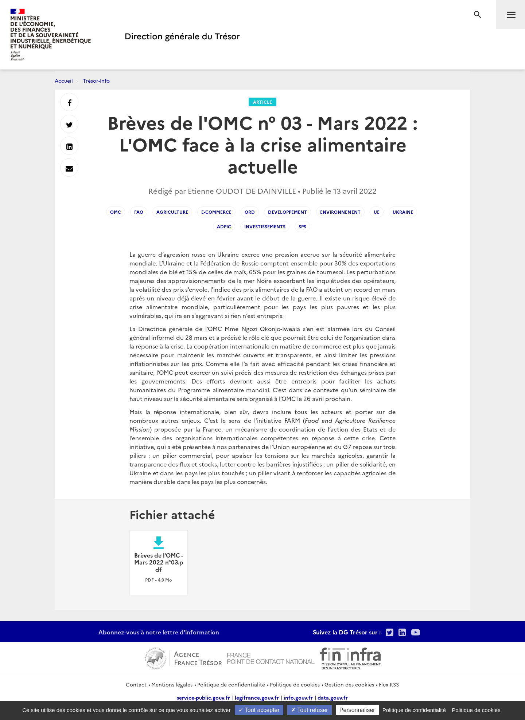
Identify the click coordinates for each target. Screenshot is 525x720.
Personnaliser (357, 710)
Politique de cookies (295, 684)
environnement (340, 212)
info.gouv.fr (298, 697)
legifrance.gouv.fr (257, 697)
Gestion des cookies (349, 684)
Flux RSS (389, 684)
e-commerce (216, 212)
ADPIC (224, 226)
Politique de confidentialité (231, 684)
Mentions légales (171, 684)
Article (262, 102)
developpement (287, 212)
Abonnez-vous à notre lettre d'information (158, 632)
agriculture (172, 212)
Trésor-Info (96, 80)
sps (302, 226)
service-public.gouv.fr (203, 697)
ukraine (403, 212)
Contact (136, 684)
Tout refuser (309, 710)
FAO (138, 212)
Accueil (64, 80)
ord (250, 212)
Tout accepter (259, 710)
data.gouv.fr (333, 697)
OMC (115, 212)
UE (377, 212)
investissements (264, 226)
